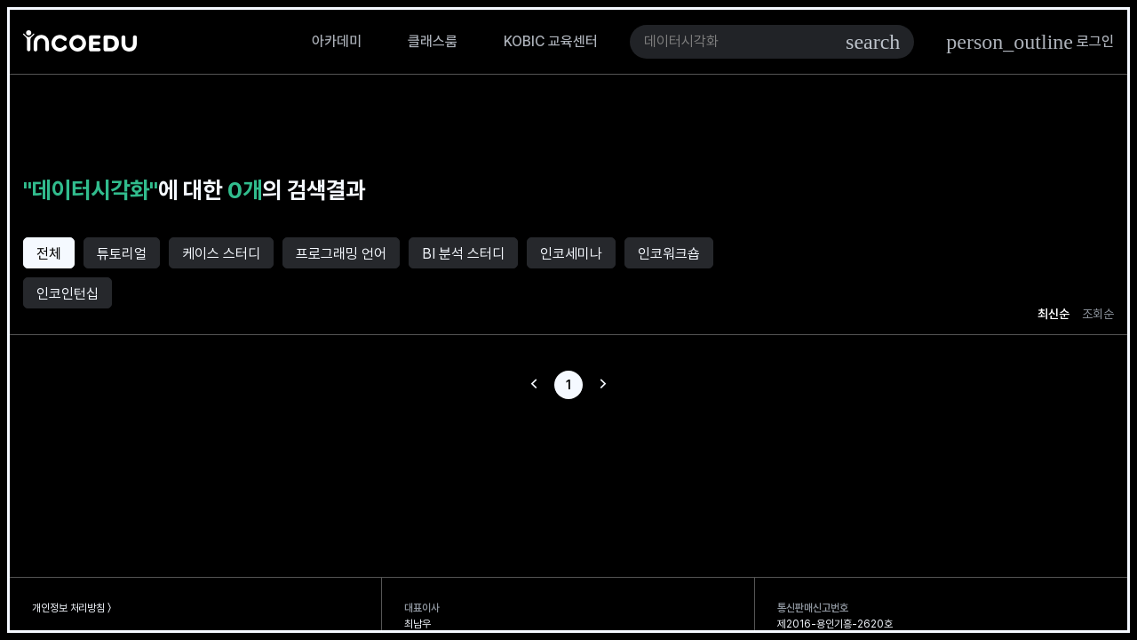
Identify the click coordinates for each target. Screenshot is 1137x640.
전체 (48, 253)
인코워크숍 (669, 253)
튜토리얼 (122, 253)
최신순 (1053, 314)
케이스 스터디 (221, 253)
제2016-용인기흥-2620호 (835, 624)
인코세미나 (571, 253)
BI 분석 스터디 (463, 253)
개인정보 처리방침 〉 (71, 608)
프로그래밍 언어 (341, 253)
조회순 (1098, 314)
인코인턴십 (67, 293)
